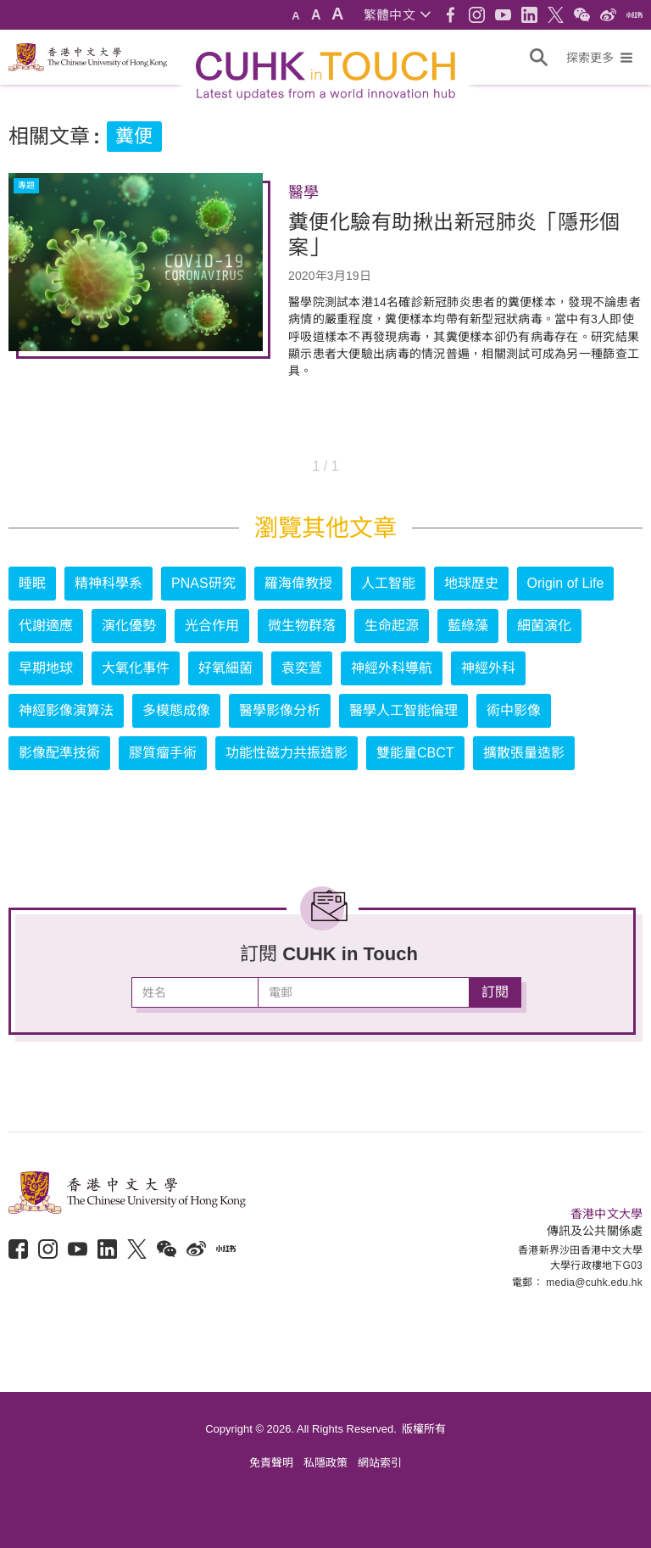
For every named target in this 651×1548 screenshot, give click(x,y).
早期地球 (46, 668)
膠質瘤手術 (163, 753)
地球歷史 (471, 583)
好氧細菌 (225, 668)
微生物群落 (302, 625)
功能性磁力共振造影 (286, 753)
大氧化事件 (136, 668)
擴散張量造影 (524, 753)
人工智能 (388, 583)
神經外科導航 (391, 668)
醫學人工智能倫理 (403, 710)
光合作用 (212, 625)
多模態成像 (176, 710)
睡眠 (32, 583)
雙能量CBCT (415, 753)
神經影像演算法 (66, 710)
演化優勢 (129, 625)
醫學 (303, 192)
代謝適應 (46, 625)
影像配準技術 (59, 753)
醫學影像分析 (279, 710)
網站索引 (380, 1462)
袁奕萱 (301, 668)
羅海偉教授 (298, 583)
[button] (397, 14)
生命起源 (391, 625)
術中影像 (514, 710)
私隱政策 (325, 1462)
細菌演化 (544, 625)
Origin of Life (565, 583)
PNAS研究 (203, 583)
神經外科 (488, 668)
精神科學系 (108, 583)
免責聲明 (271, 1462)
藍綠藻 (468, 625)
